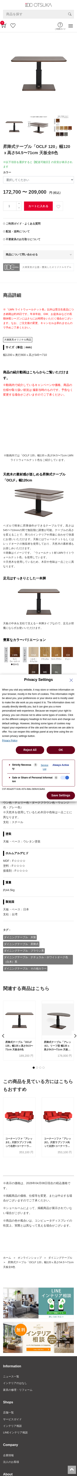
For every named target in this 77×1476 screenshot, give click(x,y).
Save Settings (60, 795)
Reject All (29, 749)
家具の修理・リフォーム (17, 1389)
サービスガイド (12, 1419)
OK (61, 749)
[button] (34, 1068)
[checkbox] (64, 777)
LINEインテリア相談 (15, 1432)
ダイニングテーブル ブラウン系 (24, 950)
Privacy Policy (9, 740)
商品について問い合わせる (22, 254)
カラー (7, 172)
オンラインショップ (30, 1257)
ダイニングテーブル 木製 (20, 937)
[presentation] (2, 1036)
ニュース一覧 (11, 1376)
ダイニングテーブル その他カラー (25, 968)
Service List (44, 767)
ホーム (7, 1257)
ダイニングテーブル (60, 1257)
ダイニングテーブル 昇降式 (21, 944)
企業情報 (8, 1455)
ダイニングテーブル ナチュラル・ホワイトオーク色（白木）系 (36, 959)
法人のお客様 (11, 1461)
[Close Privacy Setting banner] (71, 680)
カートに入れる (38, 206)
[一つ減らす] (18, 208)
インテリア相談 (12, 1425)
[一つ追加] (18, 204)
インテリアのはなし (15, 1383)
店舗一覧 (8, 1412)
